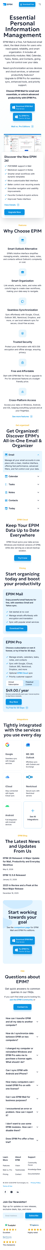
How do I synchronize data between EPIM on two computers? (19, 1036)
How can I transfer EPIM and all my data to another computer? (19, 1021)
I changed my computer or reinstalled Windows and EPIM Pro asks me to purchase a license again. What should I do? (19, 1055)
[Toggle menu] (39, 4)
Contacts (13, 500)
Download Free (28, 4)
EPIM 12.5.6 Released (14, 875)
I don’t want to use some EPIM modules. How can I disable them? (19, 1127)
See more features (20, 416)
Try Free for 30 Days (15, 707)
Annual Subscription (13, 683)
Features (6, 1165)
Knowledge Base (34, 1169)
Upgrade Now (14, 212)
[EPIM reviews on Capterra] (35, 1228)
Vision (17, 1165)
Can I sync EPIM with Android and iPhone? (17, 1072)
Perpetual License (29, 683)
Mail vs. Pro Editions (20, 126)
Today (12, 508)
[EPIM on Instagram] (11, 1192)
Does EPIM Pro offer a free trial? (20, 1140)
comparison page (22, 927)
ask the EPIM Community (21, 999)
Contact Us (22, 1007)
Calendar (13, 476)
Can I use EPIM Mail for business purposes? (18, 1099)
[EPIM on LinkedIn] (17, 1192)
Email (11, 454)
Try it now (22, 558)
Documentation (34, 1174)
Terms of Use (7, 1186)
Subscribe (33, 1215)
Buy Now (14, 702)
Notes (12, 492)
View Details (10, 205)
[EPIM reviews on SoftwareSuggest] (10, 1241)
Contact (18, 1174)
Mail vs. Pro (7, 1170)
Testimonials (20, 1170)
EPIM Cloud (22, 673)
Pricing (5, 1174)
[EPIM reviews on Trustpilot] (10, 1228)
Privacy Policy (36, 1183)
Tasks (12, 484)
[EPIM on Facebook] (5, 1192)
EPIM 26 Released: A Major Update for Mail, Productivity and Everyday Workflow (21, 861)
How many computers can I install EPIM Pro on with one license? (20, 1085)
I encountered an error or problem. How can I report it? (19, 1112)
